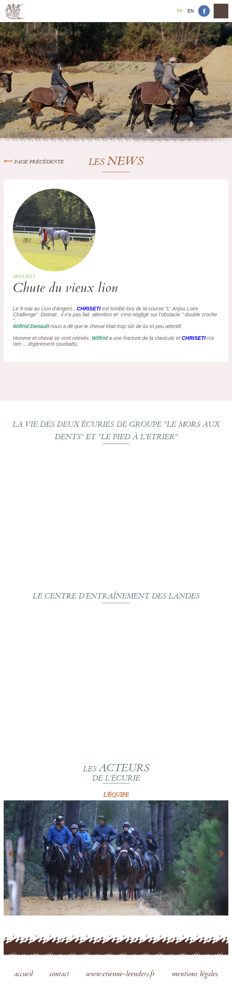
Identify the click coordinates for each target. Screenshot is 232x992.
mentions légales (195, 974)
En (191, 11)
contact (60, 974)
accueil (24, 974)
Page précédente (34, 162)
